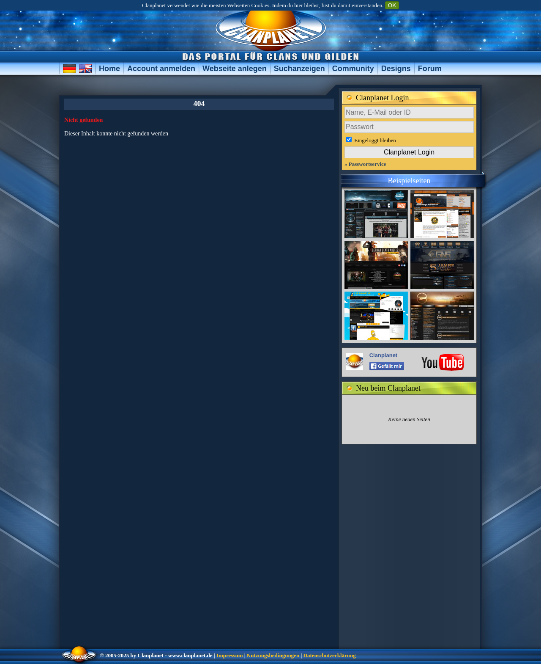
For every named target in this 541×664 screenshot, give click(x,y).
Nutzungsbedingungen (273, 655)
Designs (396, 68)
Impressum (229, 655)
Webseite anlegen (234, 68)
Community (353, 68)
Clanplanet (383, 355)
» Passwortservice (365, 164)
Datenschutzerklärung (329, 655)
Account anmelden (161, 68)
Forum (430, 68)
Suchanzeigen (299, 68)
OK (392, 5)
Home (109, 68)
